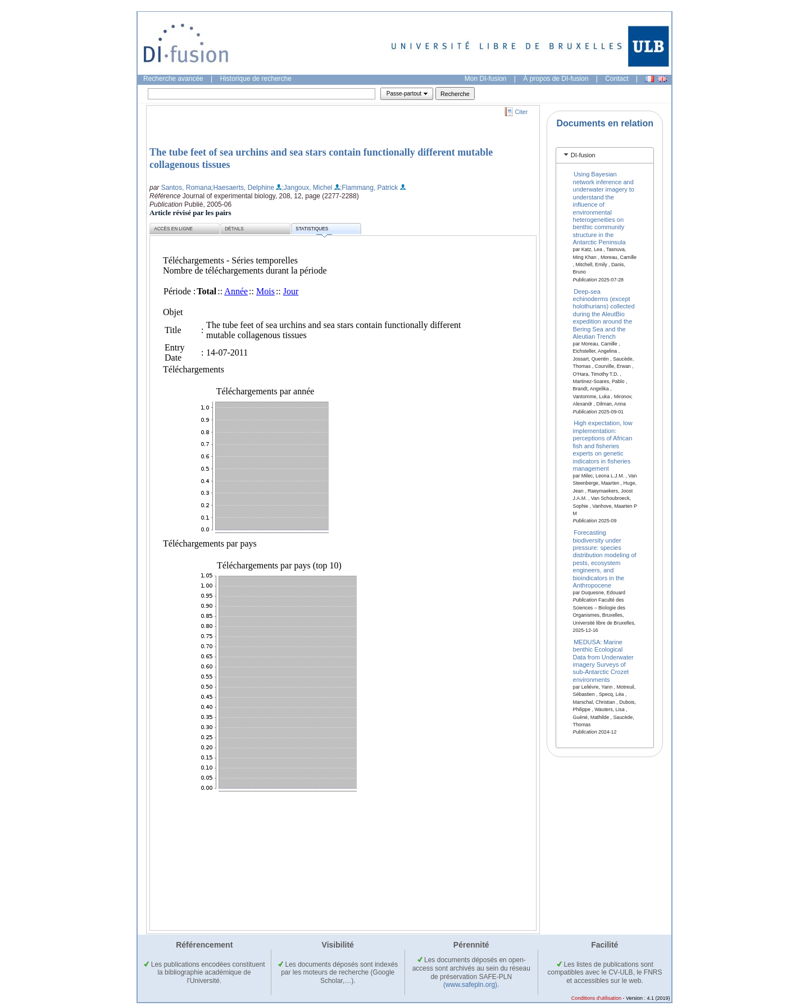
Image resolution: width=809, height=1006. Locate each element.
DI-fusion (583, 155)
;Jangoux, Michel (306, 188)
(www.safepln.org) (470, 985)
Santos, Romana (186, 188)
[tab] (605, 155)
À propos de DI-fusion (555, 79)
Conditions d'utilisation (596, 998)
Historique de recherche (256, 79)
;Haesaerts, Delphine (242, 188)
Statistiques (313, 230)
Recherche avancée (173, 79)
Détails (234, 228)
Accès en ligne (173, 228)
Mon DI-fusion (486, 79)
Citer (521, 111)
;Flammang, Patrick (369, 188)
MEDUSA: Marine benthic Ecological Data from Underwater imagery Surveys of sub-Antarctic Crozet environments (603, 660)
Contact (616, 79)
